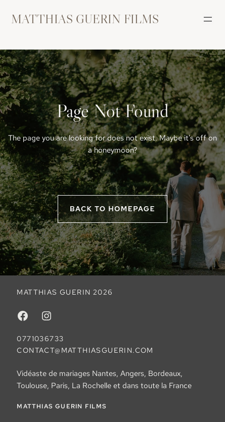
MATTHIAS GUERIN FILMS (85, 19)
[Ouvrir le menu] (208, 19)
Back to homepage (112, 208)
